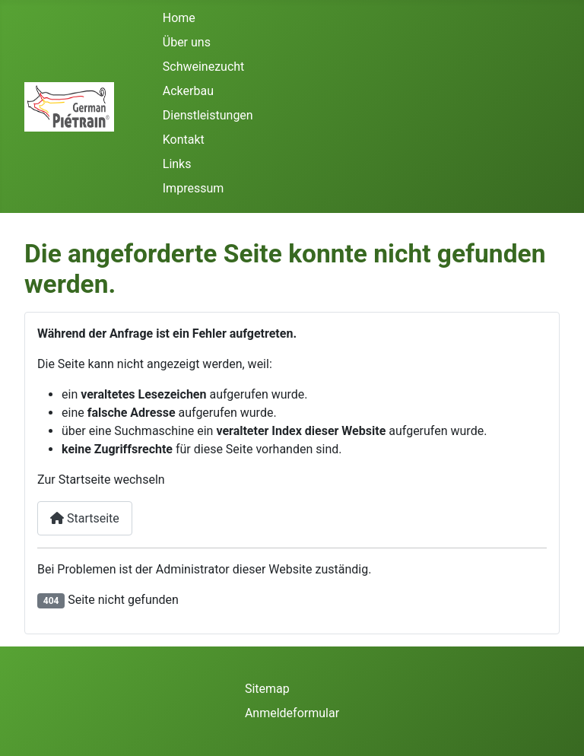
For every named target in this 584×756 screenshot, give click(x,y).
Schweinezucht (204, 66)
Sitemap (267, 688)
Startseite (84, 518)
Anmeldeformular (292, 713)
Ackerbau (188, 91)
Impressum (193, 188)
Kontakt (184, 139)
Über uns (187, 42)
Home (179, 18)
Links (177, 164)
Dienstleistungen (208, 115)
